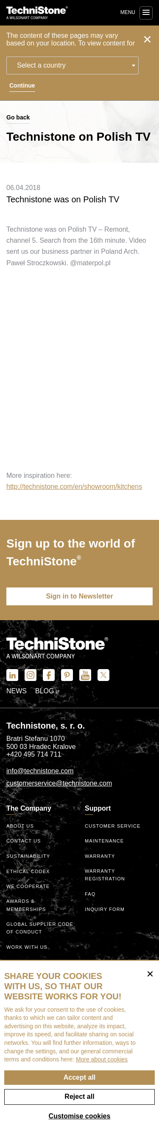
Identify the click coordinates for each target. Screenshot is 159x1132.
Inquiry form (105, 909)
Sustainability (28, 856)
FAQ (90, 894)
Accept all (80, 1077)
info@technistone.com (40, 771)
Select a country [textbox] (41, 65)
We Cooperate (28, 886)
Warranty (100, 856)
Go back (18, 117)
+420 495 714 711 (33, 754)
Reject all (79, 1096)
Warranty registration (105, 875)
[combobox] (72, 65)
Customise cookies (80, 1116)
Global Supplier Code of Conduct (39, 928)
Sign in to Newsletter (79, 596)
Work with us (26, 947)
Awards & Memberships (26, 905)
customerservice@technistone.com (59, 783)
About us (20, 825)
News (16, 691)
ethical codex (28, 871)
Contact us (23, 840)
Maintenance (104, 840)
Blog (47, 691)
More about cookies (102, 1059)
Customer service (113, 825)
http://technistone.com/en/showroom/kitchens (74, 486)
